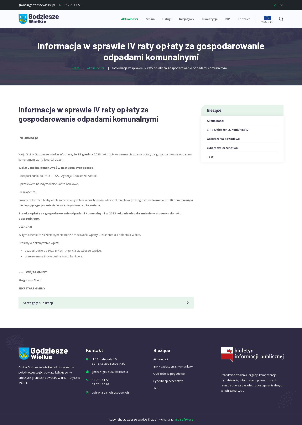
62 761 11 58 (69, 5)
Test (210, 157)
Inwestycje (210, 19)
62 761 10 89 (101, 384)
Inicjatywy (186, 19)
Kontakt (244, 19)
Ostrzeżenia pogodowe (223, 139)
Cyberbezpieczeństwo (222, 148)
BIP (227, 19)
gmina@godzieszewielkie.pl (36, 5)
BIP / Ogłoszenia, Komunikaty (227, 130)
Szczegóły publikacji (106, 303)
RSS (278, 5)
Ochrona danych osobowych (110, 392)
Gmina (150, 19)
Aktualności (129, 19)
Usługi (166, 19)
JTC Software (184, 419)
